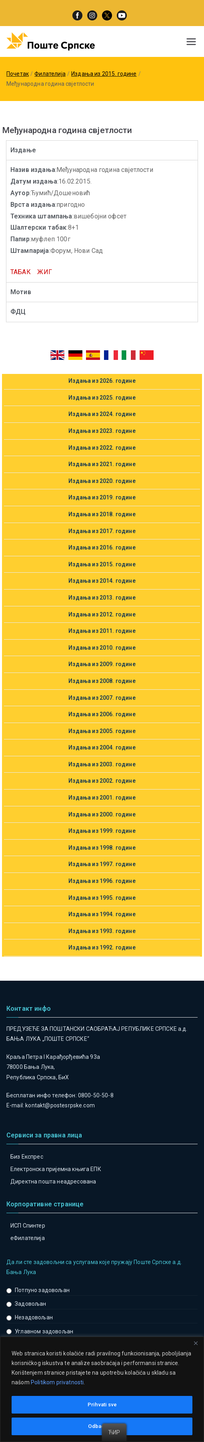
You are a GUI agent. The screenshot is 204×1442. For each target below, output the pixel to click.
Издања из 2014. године (102, 581)
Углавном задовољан (44, 1331)
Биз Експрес (26, 1156)
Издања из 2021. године (102, 464)
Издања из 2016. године (102, 547)
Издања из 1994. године (102, 914)
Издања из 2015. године (102, 564)
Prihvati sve (102, 1405)
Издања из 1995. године (102, 898)
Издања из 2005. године (102, 731)
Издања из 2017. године (102, 531)
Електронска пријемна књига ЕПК (55, 1169)
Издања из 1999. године (102, 831)
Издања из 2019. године (102, 497)
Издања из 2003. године (102, 764)
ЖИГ (44, 272)
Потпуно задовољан (42, 1290)
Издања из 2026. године (102, 381)
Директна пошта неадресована (53, 1181)
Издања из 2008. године (102, 681)
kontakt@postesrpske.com (60, 1105)
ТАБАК (20, 272)
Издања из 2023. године (102, 431)
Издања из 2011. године (102, 631)
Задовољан (30, 1304)
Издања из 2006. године (102, 714)
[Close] (195, 1344)
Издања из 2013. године (102, 597)
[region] (102, 1389)
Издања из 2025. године (102, 397)
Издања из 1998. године (102, 847)
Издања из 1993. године (102, 931)
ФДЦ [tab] (18, 311)
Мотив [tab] (20, 292)
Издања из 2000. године (102, 814)
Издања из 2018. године (102, 514)
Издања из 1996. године (102, 881)
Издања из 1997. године (102, 864)
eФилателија (27, 1238)
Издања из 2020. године (102, 481)
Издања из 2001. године (102, 797)
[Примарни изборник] (191, 41)
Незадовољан (34, 1317)
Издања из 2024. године (102, 414)
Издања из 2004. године (102, 747)
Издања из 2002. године (102, 781)
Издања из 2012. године (102, 614)
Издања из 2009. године (102, 664)
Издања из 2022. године (102, 447)
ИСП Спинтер (27, 1225)
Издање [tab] (23, 150)
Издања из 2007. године (102, 698)
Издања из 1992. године (102, 947)
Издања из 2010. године (102, 647)
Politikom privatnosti (57, 1383)
